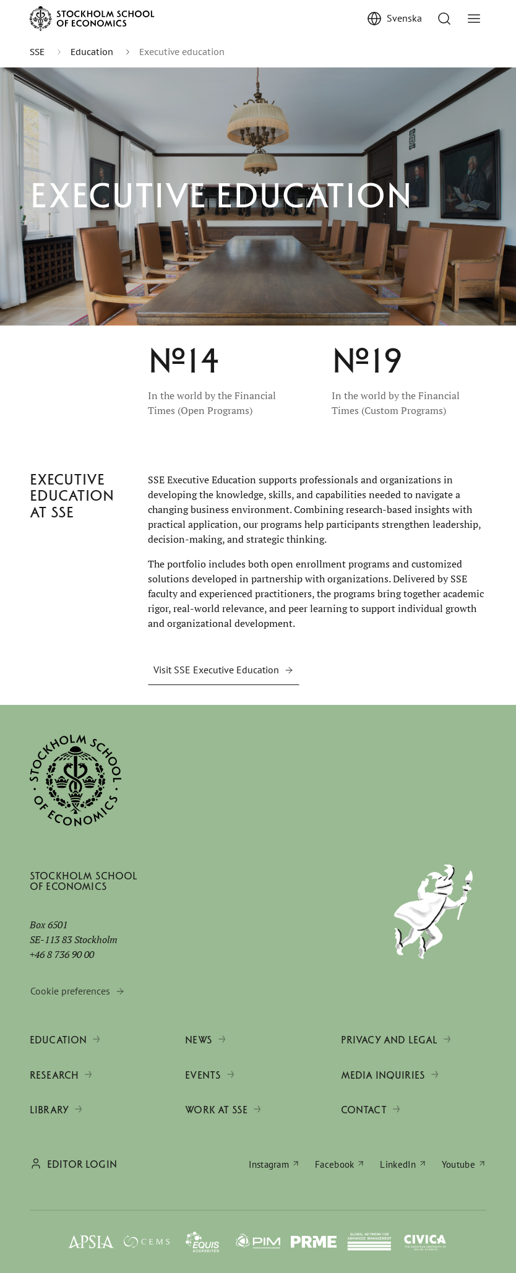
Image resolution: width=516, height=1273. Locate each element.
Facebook (334, 1164)
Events (203, 1075)
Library (49, 1110)
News (198, 1040)
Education (58, 1040)
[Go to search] (444, 18)
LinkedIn (397, 1164)
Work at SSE (216, 1110)
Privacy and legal (389, 1040)
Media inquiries (383, 1075)
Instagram (269, 1164)
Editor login (82, 1164)
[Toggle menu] (474, 18)
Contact (364, 1110)
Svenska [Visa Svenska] (404, 18)
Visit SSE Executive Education (216, 669)
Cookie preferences (70, 991)
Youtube (458, 1164)
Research (54, 1075)
